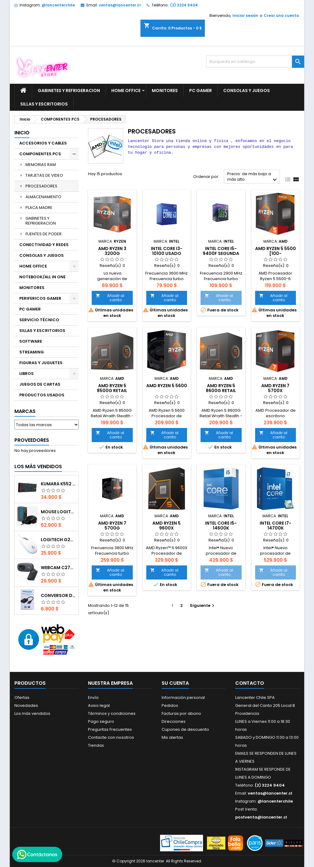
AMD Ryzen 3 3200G (112, 250)
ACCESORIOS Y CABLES (43, 143)
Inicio (21, 132)
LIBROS (26, 373)
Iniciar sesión (245, 15)
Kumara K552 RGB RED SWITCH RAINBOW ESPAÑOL (58, 483)
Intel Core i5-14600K (221, 525)
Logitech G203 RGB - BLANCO (58, 539)
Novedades (26, 705)
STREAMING (31, 352)
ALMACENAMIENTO (43, 197)
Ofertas (21, 697)
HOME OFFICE (125, 90)
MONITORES (165, 90)
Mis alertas (172, 737)
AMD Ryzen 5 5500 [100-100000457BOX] (275, 253)
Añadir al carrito (110, 297)
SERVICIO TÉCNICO (39, 320)
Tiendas (96, 745)
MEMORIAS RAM (40, 165)
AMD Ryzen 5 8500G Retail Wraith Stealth (112, 391)
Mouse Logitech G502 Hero (58, 511)
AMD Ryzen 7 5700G (112, 525)
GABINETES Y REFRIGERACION (69, 90)
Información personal (183, 697)
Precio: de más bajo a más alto (252, 177)
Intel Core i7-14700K (275, 525)
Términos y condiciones (112, 713)
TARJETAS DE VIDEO (44, 175)
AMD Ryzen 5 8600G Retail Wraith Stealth (221, 391)
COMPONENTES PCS (40, 154)
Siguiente (203, 605)
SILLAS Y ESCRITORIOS (44, 104)
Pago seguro (101, 721)
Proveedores (31, 440)
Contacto (249, 683)
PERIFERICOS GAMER (40, 298)
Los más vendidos (38, 466)
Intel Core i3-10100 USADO (166, 250)
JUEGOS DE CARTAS (39, 384)
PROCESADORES (41, 186)
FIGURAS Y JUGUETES (41, 363)
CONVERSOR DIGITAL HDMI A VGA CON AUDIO (58, 595)
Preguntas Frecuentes (110, 729)
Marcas (25, 411)
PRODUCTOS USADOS (41, 395)
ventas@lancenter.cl (120, 5)
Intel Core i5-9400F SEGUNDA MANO (221, 253)
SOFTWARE (30, 341)
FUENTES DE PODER (43, 234)
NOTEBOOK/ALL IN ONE (42, 277)
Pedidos (170, 705)
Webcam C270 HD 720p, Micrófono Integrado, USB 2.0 (58, 567)
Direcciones (174, 721)
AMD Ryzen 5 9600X (166, 525)
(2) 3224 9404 (184, 5)
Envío (93, 697)
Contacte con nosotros (111, 737)
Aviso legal (99, 705)
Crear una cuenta (281, 15)
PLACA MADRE (38, 207)
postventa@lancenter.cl (261, 817)
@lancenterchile (58, 5)
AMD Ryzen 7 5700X (275, 388)
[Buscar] (255, 62)
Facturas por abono (181, 713)
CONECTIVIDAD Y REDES (44, 245)
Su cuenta (175, 683)
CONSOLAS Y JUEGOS (246, 90)
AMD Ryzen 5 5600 (166, 386)
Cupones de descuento (185, 729)
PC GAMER (200, 90)
